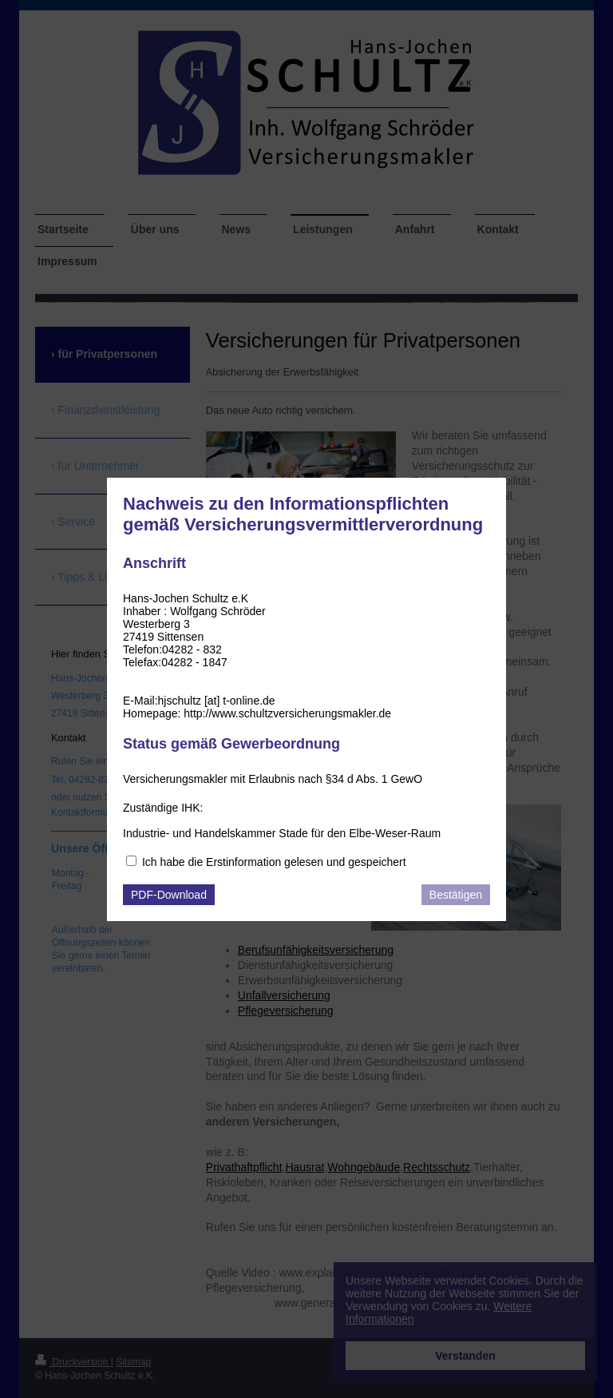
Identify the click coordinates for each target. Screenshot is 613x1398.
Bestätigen (455, 894)
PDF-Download (169, 894)
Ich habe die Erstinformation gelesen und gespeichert (274, 862)
